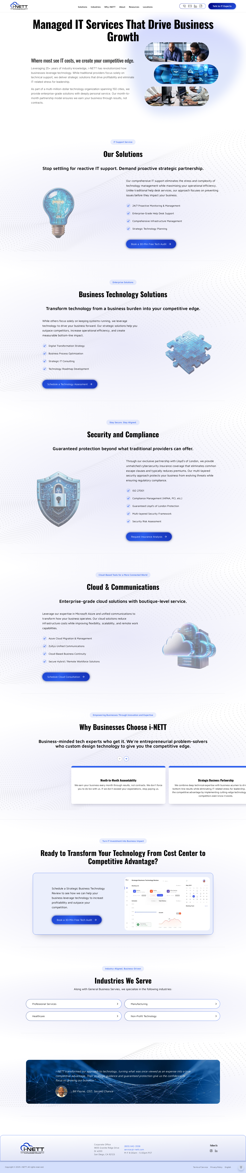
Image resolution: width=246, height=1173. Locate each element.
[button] (118, 785)
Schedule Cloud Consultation (66, 676)
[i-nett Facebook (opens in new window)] (211, 1151)
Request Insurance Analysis (149, 536)
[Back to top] (241, 1172)
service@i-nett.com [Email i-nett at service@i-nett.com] (134, 1149)
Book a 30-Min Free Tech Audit (151, 244)
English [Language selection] (228, 1167)
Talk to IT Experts (222, 6)
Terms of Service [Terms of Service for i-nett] (200, 1167)
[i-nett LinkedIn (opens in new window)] (216, 1151)
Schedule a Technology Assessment (69, 384)
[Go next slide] (126, 758)
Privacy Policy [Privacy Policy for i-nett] (216, 1167)
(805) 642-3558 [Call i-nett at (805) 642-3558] (132, 1146)
